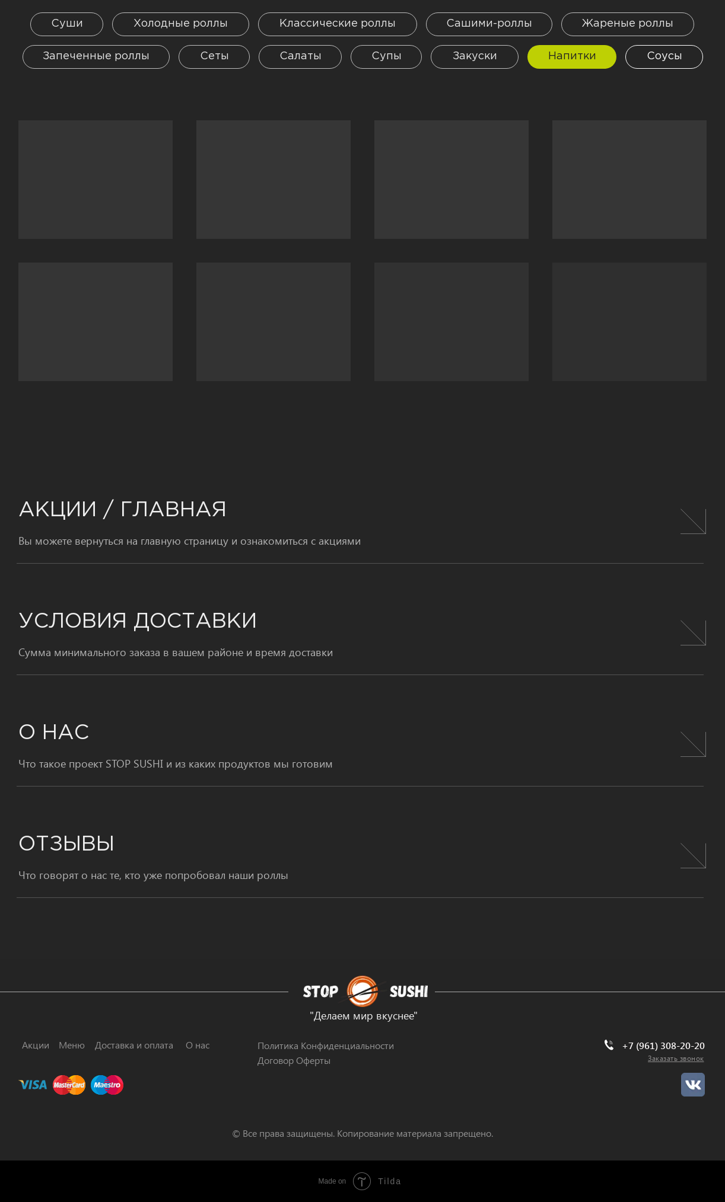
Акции (35, 1044)
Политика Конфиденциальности (325, 1045)
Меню (72, 1044)
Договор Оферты (293, 1060)
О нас (197, 1044)
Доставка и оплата (134, 1044)
